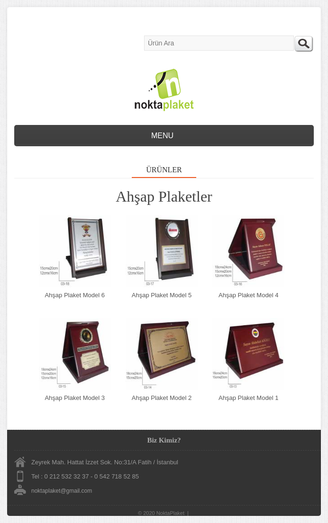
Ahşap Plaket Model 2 (161, 397)
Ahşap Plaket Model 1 (248, 397)
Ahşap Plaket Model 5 (161, 295)
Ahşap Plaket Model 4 (248, 295)
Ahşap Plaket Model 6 (74, 295)
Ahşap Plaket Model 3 (74, 397)
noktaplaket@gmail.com (61, 491)
